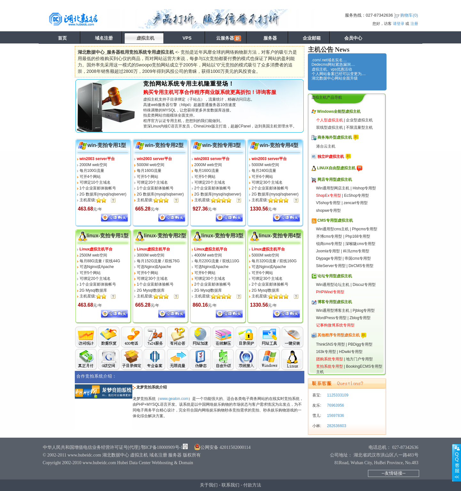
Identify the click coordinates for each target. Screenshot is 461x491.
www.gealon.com (174, 398)
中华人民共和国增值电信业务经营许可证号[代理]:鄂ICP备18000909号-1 (113, 447)
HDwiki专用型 (350, 351)
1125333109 (337, 395)
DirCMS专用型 (360, 266)
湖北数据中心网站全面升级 (335, 78)
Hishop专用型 (364, 188)
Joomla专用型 (328, 251)
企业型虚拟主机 (359, 120)
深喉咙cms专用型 (360, 244)
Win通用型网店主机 (333, 188)
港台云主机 (325, 146)
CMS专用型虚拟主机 (335, 220)
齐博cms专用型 (329, 236)
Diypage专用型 (329, 258)
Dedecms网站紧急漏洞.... (333, 64)
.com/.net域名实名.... (329, 60)
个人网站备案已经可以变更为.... (339, 74)
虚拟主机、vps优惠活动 (332, 69)
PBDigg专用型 (360, 344)
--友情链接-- (394, 473)
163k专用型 (326, 351)
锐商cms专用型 (329, 244)
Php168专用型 (357, 236)
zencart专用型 (356, 203)
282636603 (336, 426)
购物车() (409, 15)
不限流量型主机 (359, 127)
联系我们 (230, 484)
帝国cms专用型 (358, 258)
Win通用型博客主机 (333, 310)
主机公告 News (329, 49)
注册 (414, 23)
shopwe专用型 (328, 210)
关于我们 (209, 484)
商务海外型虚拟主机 (334, 137)
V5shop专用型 (328, 203)
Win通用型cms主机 (332, 229)
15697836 (335, 415)
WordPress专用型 (331, 318)
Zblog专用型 (360, 318)
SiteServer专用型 (331, 266)
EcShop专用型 (356, 195)
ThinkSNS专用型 (330, 344)
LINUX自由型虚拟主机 (336, 168)
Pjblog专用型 (364, 310)
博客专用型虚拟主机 (334, 302)
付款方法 (252, 484)
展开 (456, 462)
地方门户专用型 (359, 359)
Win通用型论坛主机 (333, 284)
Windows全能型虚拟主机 (339, 111)
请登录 (398, 23)
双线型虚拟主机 (329, 127)
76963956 (335, 405)
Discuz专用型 (364, 284)
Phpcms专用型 (364, 229)
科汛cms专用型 (356, 251)
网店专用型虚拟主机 (334, 179)
